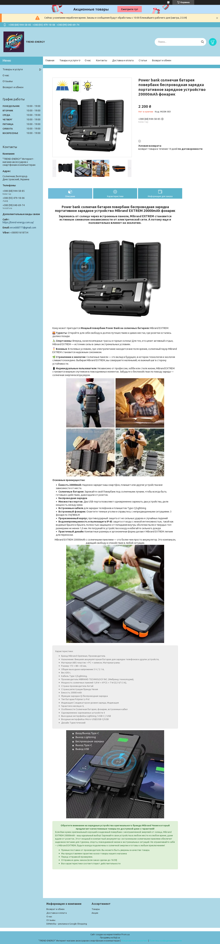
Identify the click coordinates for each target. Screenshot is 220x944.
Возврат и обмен (161, 60)
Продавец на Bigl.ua (110, 937)
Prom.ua (125, 934)
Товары (96, 909)
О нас (88, 60)
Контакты (101, 60)
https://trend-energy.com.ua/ (18, 222)
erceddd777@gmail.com (23, 227)
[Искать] (202, 42)
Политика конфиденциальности (165, 941)
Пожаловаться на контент (134, 941)
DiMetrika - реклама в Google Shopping (66, 923)
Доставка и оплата (123, 60)
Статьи (143, 60)
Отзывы (8, 81)
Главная (50, 60)
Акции (95, 913)
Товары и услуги (68, 60)
